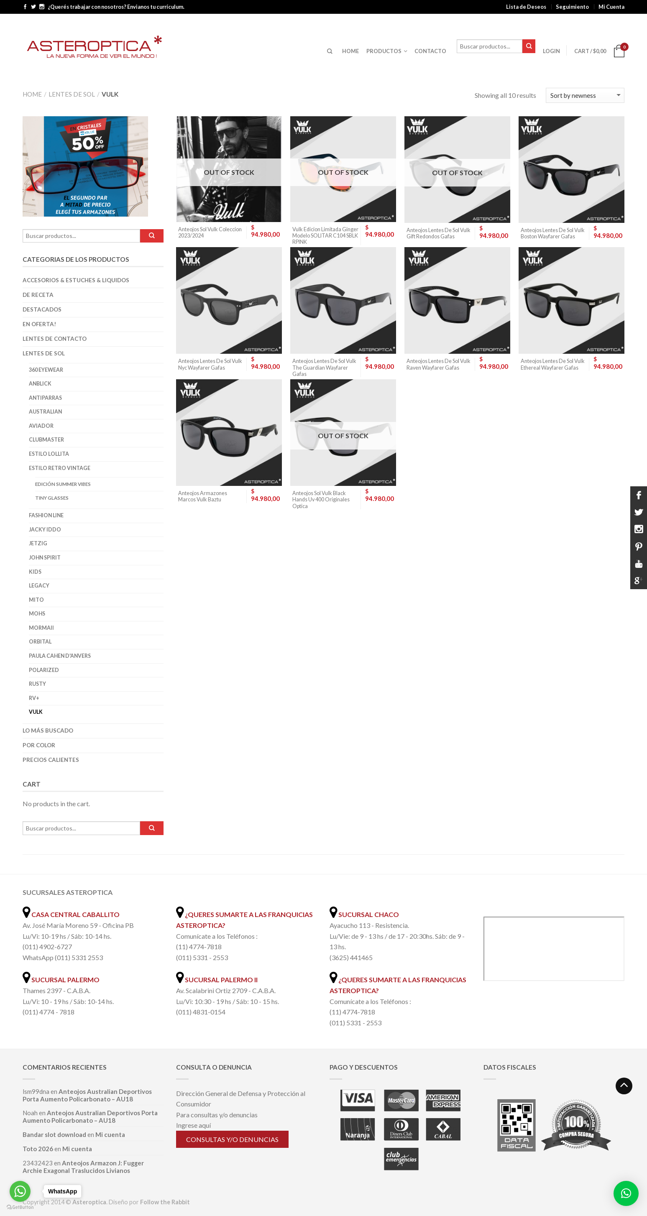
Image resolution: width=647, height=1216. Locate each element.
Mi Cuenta (611, 6)
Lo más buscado (48, 730)
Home (32, 94)
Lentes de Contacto (55, 338)
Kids (35, 572)
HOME (350, 51)
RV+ (34, 698)
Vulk (36, 712)
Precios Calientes (51, 759)
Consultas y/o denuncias (232, 1139)
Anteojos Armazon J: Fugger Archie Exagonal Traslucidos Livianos (83, 1166)
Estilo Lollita (49, 454)
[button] (626, 1193)
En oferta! (39, 324)
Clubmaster (46, 440)
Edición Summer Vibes (63, 484)
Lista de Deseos (526, 6)
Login (551, 51)
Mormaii (41, 628)
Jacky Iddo (45, 529)
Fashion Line (46, 515)
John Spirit (45, 557)
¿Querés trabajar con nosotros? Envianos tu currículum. (116, 7)
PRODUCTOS (383, 51)
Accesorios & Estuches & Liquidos (76, 280)
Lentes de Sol (72, 94)
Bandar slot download (54, 1134)
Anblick (40, 384)
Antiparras (45, 398)
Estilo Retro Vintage (59, 468)
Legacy (39, 585)
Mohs (37, 614)
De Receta (38, 294)
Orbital (40, 642)
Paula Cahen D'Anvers (60, 656)
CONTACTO (430, 51)
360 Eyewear (46, 370)
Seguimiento (572, 6)
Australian (45, 412)
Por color (39, 745)
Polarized (44, 670)
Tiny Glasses (52, 498)
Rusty (37, 684)
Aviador (41, 426)
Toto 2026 (38, 1148)
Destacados (42, 309)
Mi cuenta (110, 1134)
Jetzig (38, 543)
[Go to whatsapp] (20, 1191)
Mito (36, 600)
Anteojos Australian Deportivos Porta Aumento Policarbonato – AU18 (87, 1095)
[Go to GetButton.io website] (20, 1207)
